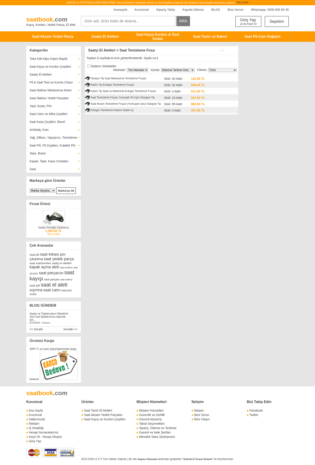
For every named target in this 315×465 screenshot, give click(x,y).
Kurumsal (142, 9)
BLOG (215, 9)
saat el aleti (54, 285)
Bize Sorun (235, 9)
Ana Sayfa (36, 410)
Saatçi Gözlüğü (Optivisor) (53, 227)
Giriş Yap (248, 21)
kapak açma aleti (44, 267)
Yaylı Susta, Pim (41, 106)
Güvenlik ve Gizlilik (152, 415)
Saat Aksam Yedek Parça (52, 36)
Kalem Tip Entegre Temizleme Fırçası (112, 84)
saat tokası (49, 254)
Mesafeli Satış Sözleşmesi (157, 436)
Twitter (253, 415)
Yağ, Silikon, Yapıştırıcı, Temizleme (53, 137)
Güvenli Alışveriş (150, 419)
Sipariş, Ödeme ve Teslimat (157, 428)
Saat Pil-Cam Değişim (263, 36)
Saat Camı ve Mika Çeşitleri (48, 114)
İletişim (198, 402)
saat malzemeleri (40, 263)
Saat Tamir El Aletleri (98, 410)
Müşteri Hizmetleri (151, 410)
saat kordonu (66, 267)
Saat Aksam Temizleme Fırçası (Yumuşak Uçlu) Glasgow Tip (126, 103)
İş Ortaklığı (36, 428)
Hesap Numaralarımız (44, 432)
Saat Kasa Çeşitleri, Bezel (47, 122)
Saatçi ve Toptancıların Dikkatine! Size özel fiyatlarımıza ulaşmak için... (49, 316)
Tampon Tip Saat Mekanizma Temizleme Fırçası (118, 78)
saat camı (51, 290)
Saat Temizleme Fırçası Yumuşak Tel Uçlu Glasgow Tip (123, 97)
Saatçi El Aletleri (105, 36)
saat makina (66, 279)
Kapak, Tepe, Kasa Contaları (49, 161)
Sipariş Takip (166, 9)
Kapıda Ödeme (193, 9)
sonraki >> (70, 329)
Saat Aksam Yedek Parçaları (103, 415)
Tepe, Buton (38, 153)
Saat (33, 169)
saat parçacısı (51, 273)
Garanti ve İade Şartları (155, 432)
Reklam (34, 423)
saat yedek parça (59, 259)
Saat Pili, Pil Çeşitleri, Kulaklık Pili (52, 145)
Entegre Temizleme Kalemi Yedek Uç (112, 110)
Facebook (256, 410)
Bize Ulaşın (202, 419)
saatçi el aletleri (62, 263)
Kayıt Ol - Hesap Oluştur (45, 436)
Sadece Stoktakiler (103, 66)
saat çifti (35, 285)
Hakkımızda (37, 419)
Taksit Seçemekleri (152, 423)
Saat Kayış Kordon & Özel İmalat (157, 37)
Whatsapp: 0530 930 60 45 (270, 9)
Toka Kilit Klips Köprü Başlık (49, 58)
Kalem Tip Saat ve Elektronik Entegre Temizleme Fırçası (123, 91)
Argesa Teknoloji (147, 459)
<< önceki (36, 329)
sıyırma (36, 290)
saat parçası (52, 279)
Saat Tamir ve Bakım (210, 36)
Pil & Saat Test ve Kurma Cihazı (51, 82)
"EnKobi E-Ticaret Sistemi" (197, 459)
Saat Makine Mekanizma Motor (51, 90)
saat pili (34, 254)
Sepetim (277, 21)
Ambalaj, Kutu (39, 129)
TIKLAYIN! (242, 2)
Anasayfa (120, 9)
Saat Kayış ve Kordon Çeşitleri (50, 66)
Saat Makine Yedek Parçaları (49, 98)
